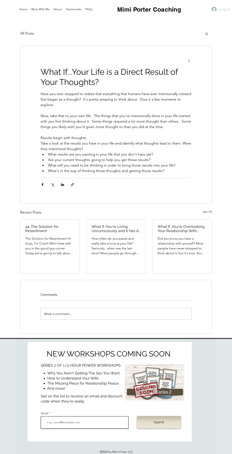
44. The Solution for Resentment (42, 228)
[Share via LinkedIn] (62, 184)
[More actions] (189, 60)
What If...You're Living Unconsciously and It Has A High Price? (115, 228)
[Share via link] (72, 184)
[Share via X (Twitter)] (52, 184)
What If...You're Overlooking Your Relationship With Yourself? (181, 228)
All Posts (27, 33)
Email (44, 413)
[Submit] (159, 422)
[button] (207, 33)
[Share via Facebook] (42, 184)
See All (207, 212)
